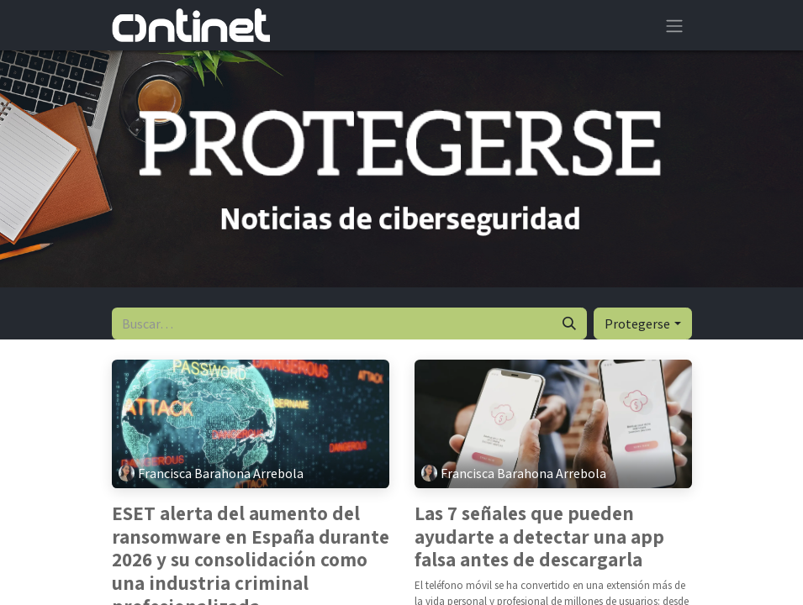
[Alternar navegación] (674, 25)
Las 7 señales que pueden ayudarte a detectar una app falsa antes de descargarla (539, 537)
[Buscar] (569, 323)
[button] (642, 323)
